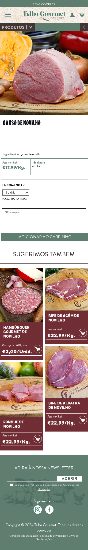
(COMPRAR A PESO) (14, 199)
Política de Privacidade (43, 484)
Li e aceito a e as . (47, 486)
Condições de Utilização (23, 535)
